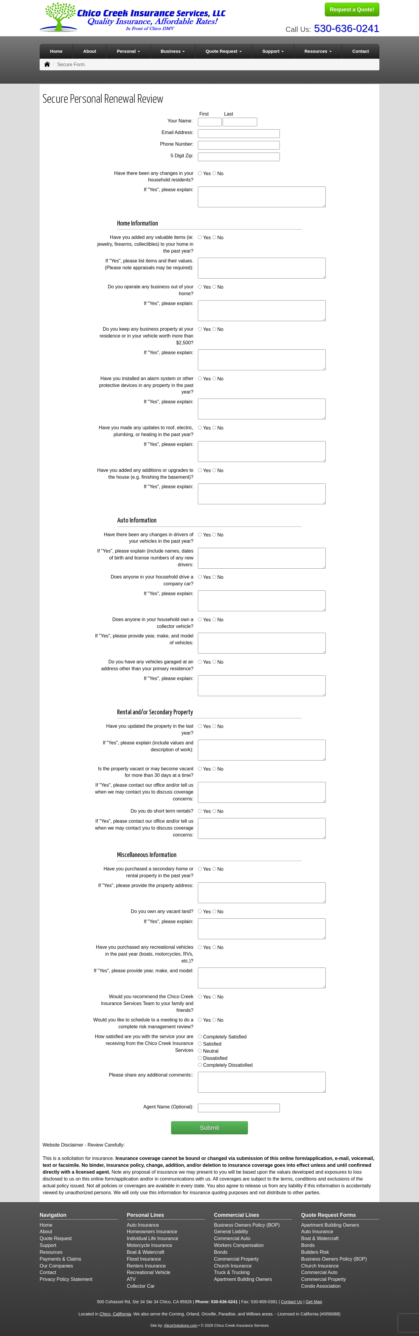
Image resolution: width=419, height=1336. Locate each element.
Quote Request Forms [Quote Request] (328, 1214)
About (89, 49)
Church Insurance (233, 1264)
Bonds (220, 1250)
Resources (51, 1250)
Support (48, 1244)
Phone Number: (176, 142)
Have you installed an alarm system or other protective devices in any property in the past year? (146, 384)
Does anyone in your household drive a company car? (152, 579)
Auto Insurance (143, 1223)
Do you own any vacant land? (162, 910)
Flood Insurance (144, 1257)
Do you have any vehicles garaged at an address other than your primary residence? (147, 664)
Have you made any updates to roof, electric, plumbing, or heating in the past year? (146, 430)
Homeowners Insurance (152, 1230)
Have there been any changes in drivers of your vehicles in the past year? (148, 536)
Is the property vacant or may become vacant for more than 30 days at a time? (145, 771)
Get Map (314, 1300)
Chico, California (115, 1312)
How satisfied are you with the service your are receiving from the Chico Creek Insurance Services (144, 1042)
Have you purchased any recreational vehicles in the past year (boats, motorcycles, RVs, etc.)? (144, 952)
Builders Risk (315, 1250)
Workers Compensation (239, 1244)
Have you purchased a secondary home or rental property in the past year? (148, 871)
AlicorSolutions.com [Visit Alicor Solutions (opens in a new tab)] (180, 1324)
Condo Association (321, 1284)
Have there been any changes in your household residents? (153, 175)
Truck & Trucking (231, 1271)
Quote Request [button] (224, 49)
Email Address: (177, 131)
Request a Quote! (352, 10)
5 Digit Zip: (182, 154)
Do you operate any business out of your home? (150, 289)
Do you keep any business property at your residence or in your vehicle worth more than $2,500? (146, 334)
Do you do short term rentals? (162, 809)
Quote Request (56, 1237)
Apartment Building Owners (243, 1278)
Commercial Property (236, 1257)
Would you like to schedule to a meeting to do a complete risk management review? (143, 1022)
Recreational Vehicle (148, 1271)
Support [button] (273, 49)
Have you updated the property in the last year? (149, 728)
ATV (131, 1278)
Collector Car (141, 1284)
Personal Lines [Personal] (145, 1214)
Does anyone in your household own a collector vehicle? (152, 621)
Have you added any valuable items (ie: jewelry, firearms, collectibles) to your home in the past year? (145, 243)
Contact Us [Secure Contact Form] (291, 1300)
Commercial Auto (232, 1237)
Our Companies (56, 1264)
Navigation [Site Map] (53, 1214)
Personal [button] (128, 49)
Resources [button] (318, 49)
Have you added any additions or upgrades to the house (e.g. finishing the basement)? (145, 472)
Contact (360, 49)
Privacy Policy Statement (66, 1278)
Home (56, 49)
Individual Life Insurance (153, 1237)
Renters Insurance (146, 1264)
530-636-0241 (346, 27)
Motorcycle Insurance (149, 1244)
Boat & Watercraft (146, 1250)
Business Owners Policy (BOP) (247, 1223)
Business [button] (173, 49)
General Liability (231, 1230)
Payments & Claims (60, 1257)
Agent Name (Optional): (168, 1105)
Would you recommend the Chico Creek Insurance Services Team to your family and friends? (147, 1002)
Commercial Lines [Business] (236, 1214)
